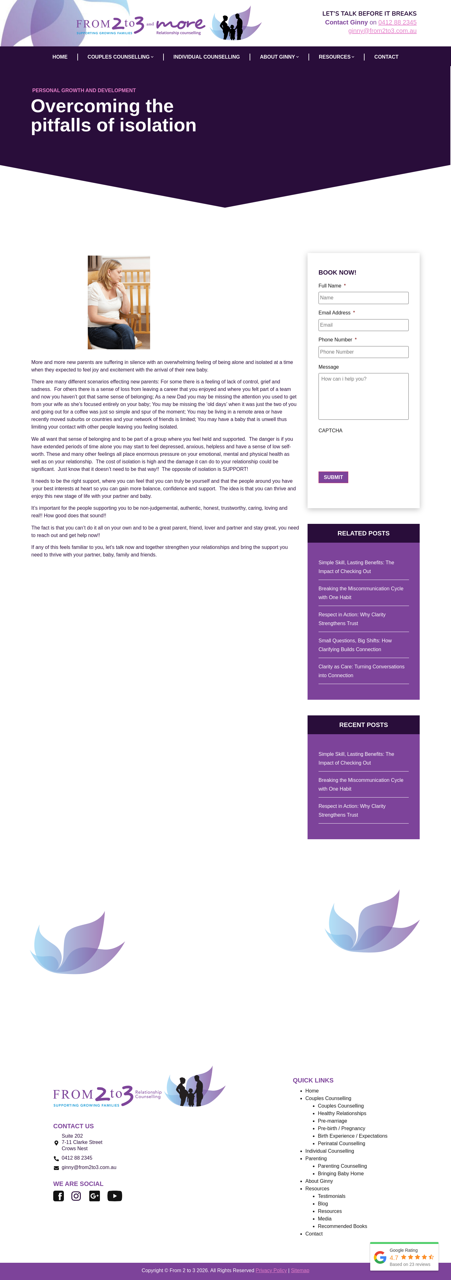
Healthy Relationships (342, 1113)
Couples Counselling (341, 1106)
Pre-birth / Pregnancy (341, 1128)
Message (329, 364)
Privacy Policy (271, 1270)
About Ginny (319, 1181)
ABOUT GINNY (279, 57)
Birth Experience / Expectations (352, 1136)
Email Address (337, 312)
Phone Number (338, 338)
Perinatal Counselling (341, 1143)
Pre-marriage (332, 1121)
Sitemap (300, 1270)
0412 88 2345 (397, 22)
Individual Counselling (329, 1151)
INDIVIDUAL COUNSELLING (207, 57)
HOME (60, 57)
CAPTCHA (330, 432)
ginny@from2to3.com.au (382, 30)
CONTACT (386, 57)
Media (325, 1219)
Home (312, 1091)
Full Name (332, 285)
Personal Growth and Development (84, 90)
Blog (323, 1204)
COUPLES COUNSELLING (120, 57)
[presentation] (366, 450)
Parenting (316, 1158)
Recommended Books (342, 1226)
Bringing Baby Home (341, 1174)
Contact (314, 1234)
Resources (336, 57)
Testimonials (331, 1196)
